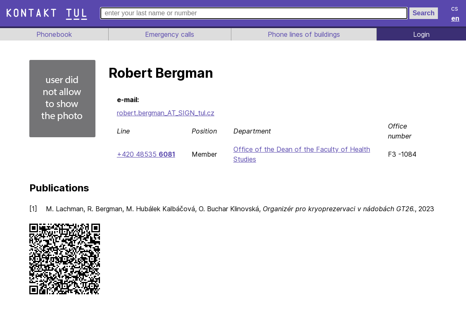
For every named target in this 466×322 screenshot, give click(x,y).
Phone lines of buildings (303, 34)
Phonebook (53, 34)
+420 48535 (145, 154)
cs (455, 8)
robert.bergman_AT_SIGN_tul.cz (166, 113)
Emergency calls (169, 34)
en (456, 18)
